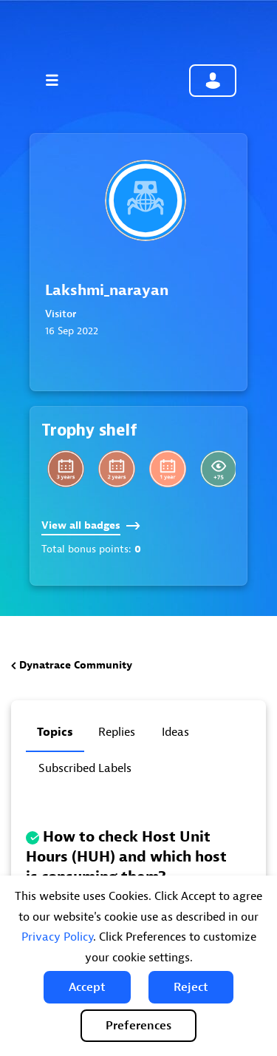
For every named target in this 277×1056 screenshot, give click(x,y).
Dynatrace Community (75, 665)
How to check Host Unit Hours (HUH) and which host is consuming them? (126, 856)
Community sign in (212, 80)
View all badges (90, 525)
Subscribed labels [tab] (84, 768)
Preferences (138, 1025)
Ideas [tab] (175, 732)
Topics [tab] (55, 732)
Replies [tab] (116, 732)
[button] (87, 987)
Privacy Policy (57, 937)
